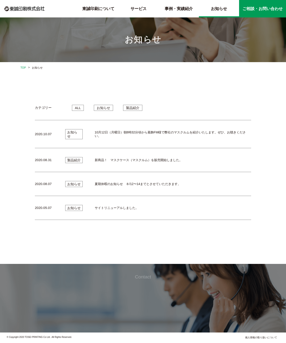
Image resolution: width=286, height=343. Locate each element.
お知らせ (219, 8)
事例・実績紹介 (179, 8)
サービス (138, 8)
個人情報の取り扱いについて (261, 337)
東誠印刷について (98, 8)
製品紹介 (132, 108)
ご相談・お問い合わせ (262, 8)
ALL (78, 108)
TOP (23, 67)
